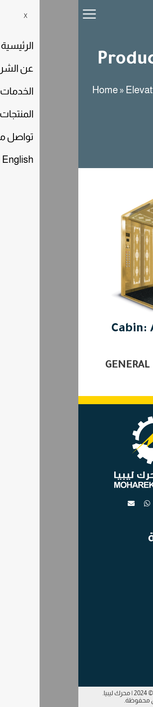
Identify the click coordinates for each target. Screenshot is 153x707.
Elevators (67, 89)
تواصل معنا (123, 566)
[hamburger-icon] (11, 15)
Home (27, 89)
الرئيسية (127, 553)
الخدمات (127, 578)
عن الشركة (124, 590)
